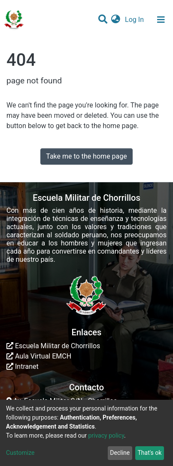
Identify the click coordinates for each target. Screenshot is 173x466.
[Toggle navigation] (161, 19)
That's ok (149, 452)
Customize (20, 452)
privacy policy (106, 435)
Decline (120, 452)
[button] (115, 20)
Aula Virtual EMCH (38, 356)
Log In (135, 19)
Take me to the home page (86, 156)
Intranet (22, 366)
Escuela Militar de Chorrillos (53, 346)
